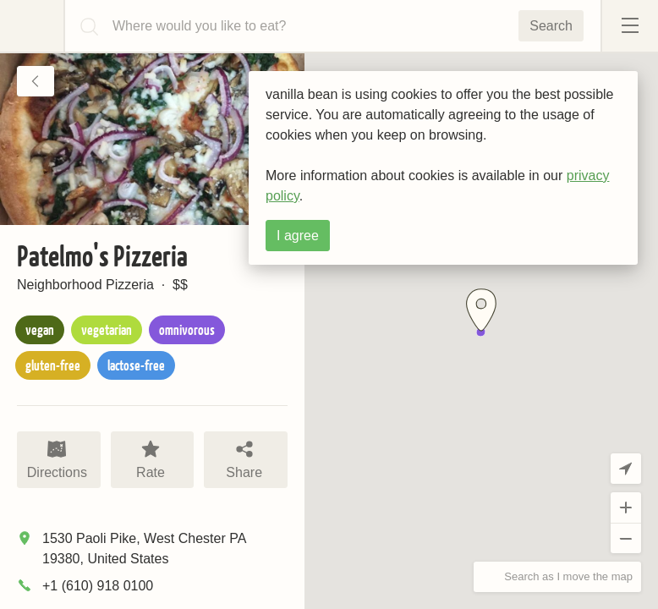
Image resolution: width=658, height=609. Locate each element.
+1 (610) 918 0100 (97, 586)
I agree (298, 235)
